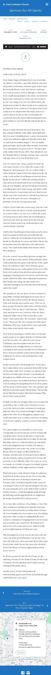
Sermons (12, 19)
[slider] (22, 46)
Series (20, 21)
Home (5, 19)
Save (25, 57)
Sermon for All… (22, 19)
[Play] (6, 47)
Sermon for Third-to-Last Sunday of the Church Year (24, 606)
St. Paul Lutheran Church (16, 4)
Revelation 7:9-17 (25, 38)
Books (27, 21)
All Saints (43, 32)
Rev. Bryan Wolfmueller (28, 32)
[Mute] (38, 47)
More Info (20, 652)
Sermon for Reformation (27, 594)
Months (44, 21)
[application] (25, 46)
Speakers (35, 21)
